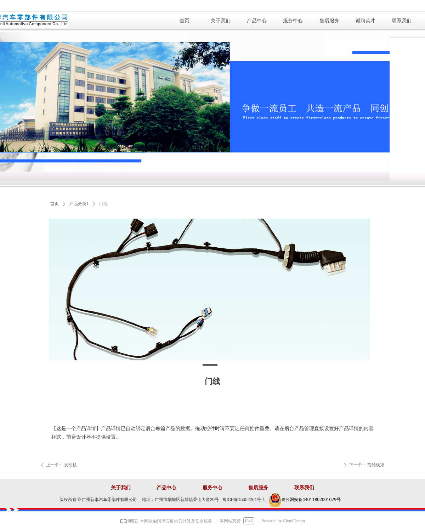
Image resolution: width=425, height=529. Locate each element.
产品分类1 (79, 203)
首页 (54, 203)
